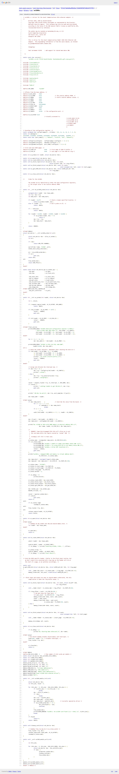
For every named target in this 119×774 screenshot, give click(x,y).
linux (57, 8)
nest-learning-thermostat (42, 8)
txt (112, 771)
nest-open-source (25, 8)
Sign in (115, 2)
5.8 (54, 8)
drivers (26, 10)
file (53, 14)
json (116, 771)
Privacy (14, 771)
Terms (19, 771)
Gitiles (10, 771)
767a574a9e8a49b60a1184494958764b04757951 (77, 8)
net (31, 10)
